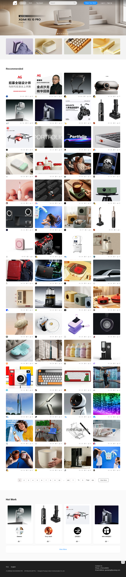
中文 (7, 567)
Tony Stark (48, 536)
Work (30, 3)
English (13, 567)
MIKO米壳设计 (106, 536)
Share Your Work (90, 3)
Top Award (39, 3)
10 (59, 480)
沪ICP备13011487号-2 (30, 571)
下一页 (73, 480)
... (63, 480)
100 (68, 480)
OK (93, 480)
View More (103, 480)
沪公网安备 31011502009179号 (14, 571)
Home (23, 3)
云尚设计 (77, 536)
